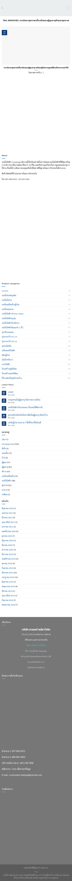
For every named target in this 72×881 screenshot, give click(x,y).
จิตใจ (4, 448)
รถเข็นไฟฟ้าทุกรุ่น (9, 318)
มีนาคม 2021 (7, 517)
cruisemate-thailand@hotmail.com (25, 271)
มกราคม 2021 (7, 526)
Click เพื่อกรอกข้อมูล (21, 265)
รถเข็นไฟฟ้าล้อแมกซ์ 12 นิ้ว (12, 327)
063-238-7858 (26, 259)
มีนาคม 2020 (7, 545)
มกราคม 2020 (7, 549)
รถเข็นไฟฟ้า (6, 480)
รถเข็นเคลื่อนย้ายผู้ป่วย (10, 304)
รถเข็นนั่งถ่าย (7, 300)
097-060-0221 (18, 247)
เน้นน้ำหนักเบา (7, 359)
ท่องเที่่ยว (5, 453)
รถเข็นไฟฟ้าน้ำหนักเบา (11, 323)
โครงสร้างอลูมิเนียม (9, 369)
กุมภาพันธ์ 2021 (8, 522)
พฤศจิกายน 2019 (9, 559)
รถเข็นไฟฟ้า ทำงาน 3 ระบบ (12, 313)
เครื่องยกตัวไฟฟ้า (8, 350)
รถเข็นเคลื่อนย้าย (8, 476)
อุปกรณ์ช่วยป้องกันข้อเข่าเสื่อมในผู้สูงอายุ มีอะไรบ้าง (28, 415)
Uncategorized (8, 444)
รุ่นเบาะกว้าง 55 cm (9, 341)
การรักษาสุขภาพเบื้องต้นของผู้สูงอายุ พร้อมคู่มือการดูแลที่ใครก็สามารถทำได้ (36, 67)
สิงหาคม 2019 (7, 572)
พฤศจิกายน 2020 (9, 531)
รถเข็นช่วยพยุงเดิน (9, 295)
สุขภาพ (5, 485)
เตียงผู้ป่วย (6, 355)
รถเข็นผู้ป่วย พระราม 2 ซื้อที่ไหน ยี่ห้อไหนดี (24, 422)
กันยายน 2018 (7, 600)
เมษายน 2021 (7, 513)
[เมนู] (3, 8)
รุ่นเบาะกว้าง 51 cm (9, 336)
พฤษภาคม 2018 (8, 604)
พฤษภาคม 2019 (8, 586)
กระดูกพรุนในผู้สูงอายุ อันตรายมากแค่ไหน (24, 400)
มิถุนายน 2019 (7, 581)
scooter (5, 290)
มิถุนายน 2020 (7, 540)
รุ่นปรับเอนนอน (8, 332)
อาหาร (4, 490)
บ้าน (3, 457)
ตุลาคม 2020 (7, 536)
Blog (36, 872)
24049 (10, 392)
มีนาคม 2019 (7, 591)
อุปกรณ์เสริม (6, 346)
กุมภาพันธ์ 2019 (8, 595)
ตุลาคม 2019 (7, 563)
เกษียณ (4, 494)
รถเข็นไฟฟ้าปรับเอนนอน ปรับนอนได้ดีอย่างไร (25, 407)
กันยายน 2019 (7, 568)
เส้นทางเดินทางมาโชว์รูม (36, 645)
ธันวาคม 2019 (7, 554)
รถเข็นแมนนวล (7, 309)
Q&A (4, 439)
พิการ (4, 471)
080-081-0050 (18, 253)
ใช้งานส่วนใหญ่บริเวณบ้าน (12, 378)
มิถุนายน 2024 (7, 508)
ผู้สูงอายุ (5, 467)
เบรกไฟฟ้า (6, 364)
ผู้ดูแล (4, 462)
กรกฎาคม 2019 (8, 577)
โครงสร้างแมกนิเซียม (10, 373)
